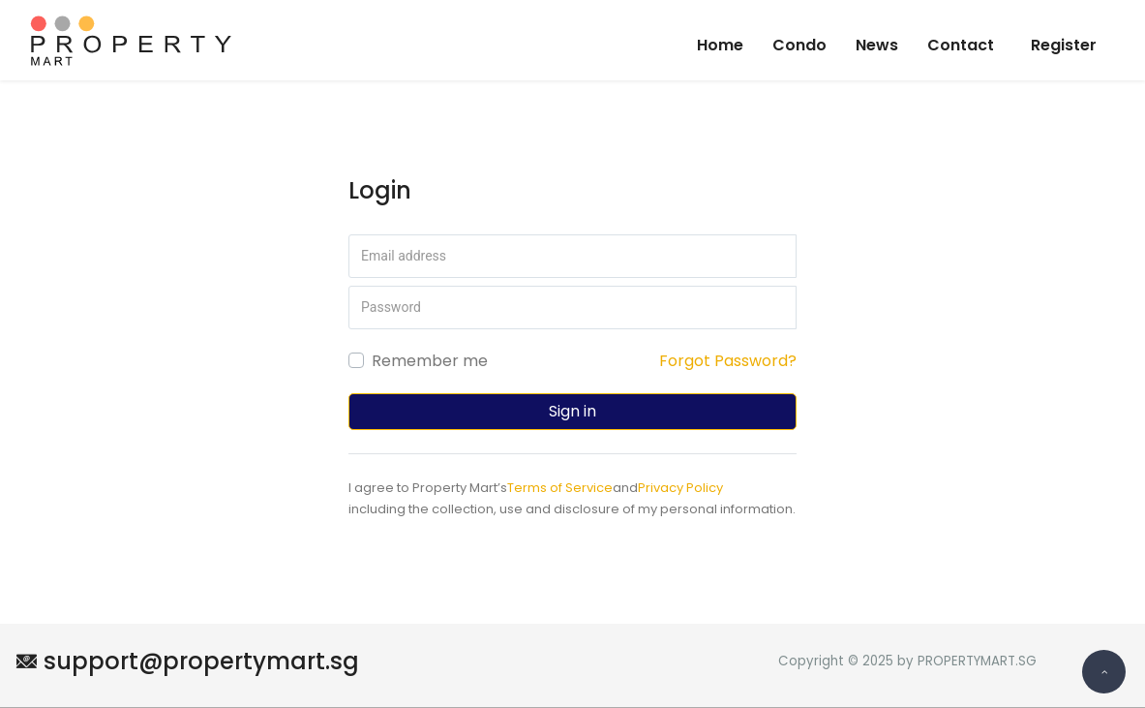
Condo (799, 45)
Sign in (572, 411)
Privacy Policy (680, 487)
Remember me (430, 361)
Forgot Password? (728, 361)
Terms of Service (560, 487)
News (877, 45)
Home (720, 45)
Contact (960, 45)
